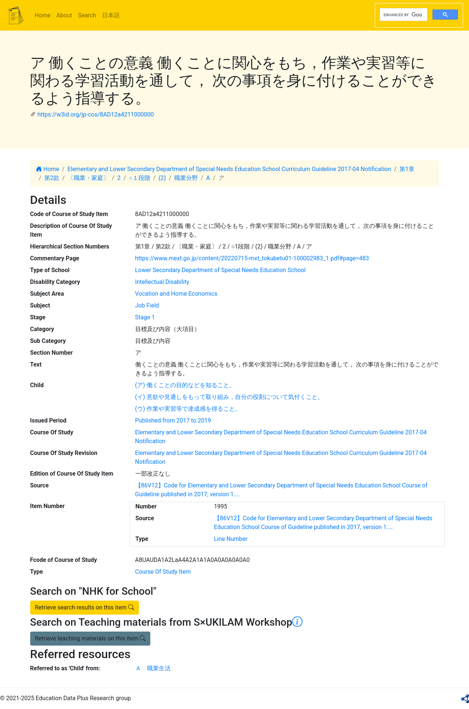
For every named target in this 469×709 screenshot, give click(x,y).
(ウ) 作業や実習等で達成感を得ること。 (188, 408)
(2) (162, 177)
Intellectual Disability (162, 281)
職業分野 (186, 177)
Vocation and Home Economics (176, 293)
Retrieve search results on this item (84, 607)
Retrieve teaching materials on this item (90, 638)
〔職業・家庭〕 (88, 177)
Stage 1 (145, 317)
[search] (403, 14)
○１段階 (139, 177)
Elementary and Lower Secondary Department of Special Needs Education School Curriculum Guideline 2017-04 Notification (229, 169)
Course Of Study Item (163, 571)
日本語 (111, 15)
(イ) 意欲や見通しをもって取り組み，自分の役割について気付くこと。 (229, 396)
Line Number (231, 538)
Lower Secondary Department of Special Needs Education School (220, 270)
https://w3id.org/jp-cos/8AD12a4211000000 (95, 114)
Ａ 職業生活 (153, 668)
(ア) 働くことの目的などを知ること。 (185, 385)
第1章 (406, 169)
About (64, 15)
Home (42, 15)
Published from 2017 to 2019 (173, 420)
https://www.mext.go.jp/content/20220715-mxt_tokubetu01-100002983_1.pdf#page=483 (252, 258)
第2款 (51, 177)
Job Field (147, 305)
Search (87, 15)
